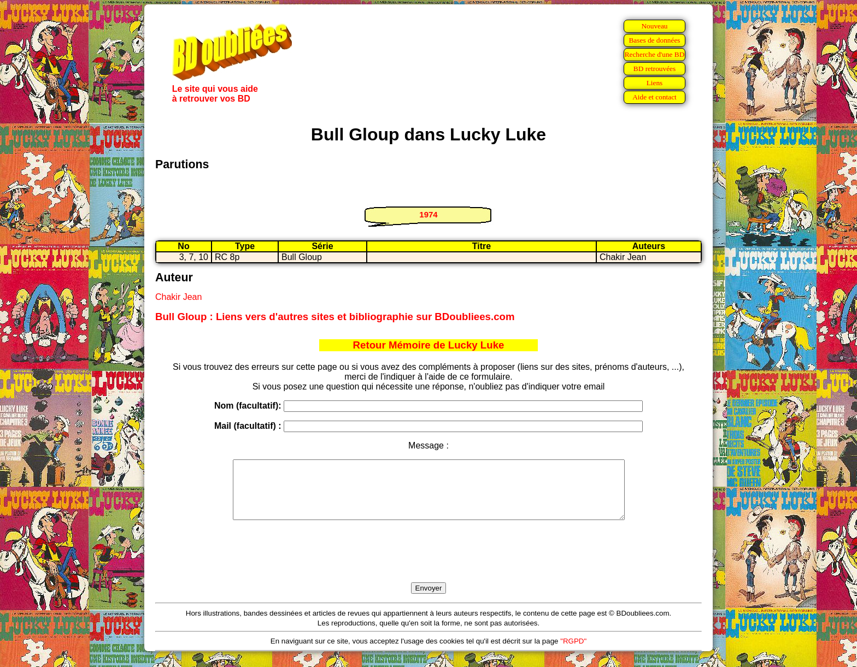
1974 (428, 214)
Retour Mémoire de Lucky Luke (428, 345)
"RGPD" (573, 652)
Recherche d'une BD (655, 54)
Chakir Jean (178, 297)
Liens (655, 83)
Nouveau (654, 26)
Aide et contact (654, 97)
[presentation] (428, 563)
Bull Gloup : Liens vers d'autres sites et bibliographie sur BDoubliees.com (335, 316)
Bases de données (654, 40)
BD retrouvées (654, 68)
